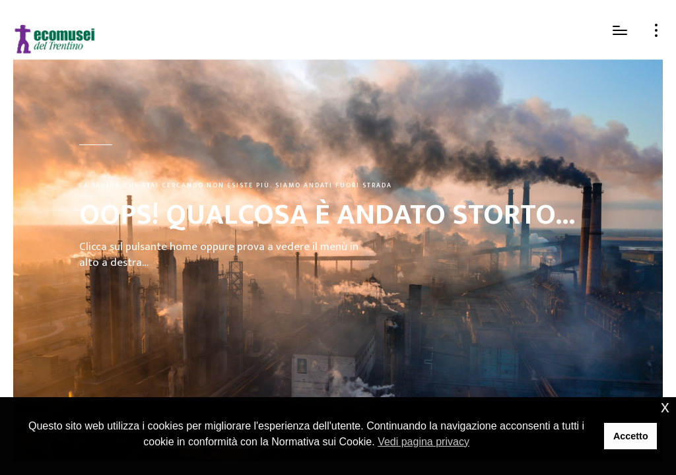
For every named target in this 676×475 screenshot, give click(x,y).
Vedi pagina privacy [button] (423, 441)
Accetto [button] (630, 436)
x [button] (665, 406)
